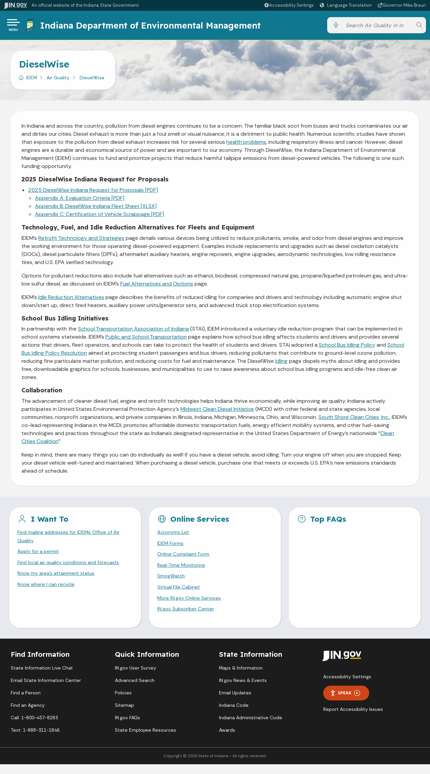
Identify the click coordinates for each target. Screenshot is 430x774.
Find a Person (26, 702)
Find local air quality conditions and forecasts (73, 568)
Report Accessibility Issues (353, 719)
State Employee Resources (145, 740)
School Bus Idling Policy (347, 347)
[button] (289, 5)
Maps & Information (241, 678)
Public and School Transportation (146, 339)
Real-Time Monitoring (183, 570)
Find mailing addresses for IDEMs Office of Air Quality (72, 540)
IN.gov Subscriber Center (187, 617)
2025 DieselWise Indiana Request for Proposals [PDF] (93, 192)
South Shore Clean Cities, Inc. (353, 419)
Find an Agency (28, 715)
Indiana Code (234, 715)
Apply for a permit (39, 556)
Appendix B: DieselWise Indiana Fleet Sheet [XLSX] (96, 208)
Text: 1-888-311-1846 (35, 740)
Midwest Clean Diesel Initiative (217, 411)
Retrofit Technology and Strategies (81, 240)
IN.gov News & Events (243, 690)
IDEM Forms (171, 547)
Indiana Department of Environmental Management (152, 26)
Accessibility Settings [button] (347, 686)
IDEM (31, 80)
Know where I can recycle (48, 591)
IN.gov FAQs (127, 727)
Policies (123, 702)
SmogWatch (172, 582)
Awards (227, 740)
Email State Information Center (46, 690)
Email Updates (235, 702)
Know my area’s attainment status (59, 580)
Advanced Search (135, 690)
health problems (246, 144)
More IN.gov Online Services (190, 606)
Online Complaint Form (185, 558)
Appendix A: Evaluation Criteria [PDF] (79, 200)
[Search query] (377, 26)
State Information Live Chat (42, 678)
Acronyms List (174, 535)
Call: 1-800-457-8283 (34, 727)
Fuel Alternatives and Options (156, 286)
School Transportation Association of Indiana (133, 331)
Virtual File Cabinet (180, 594)
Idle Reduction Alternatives (71, 299)
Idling (281, 363)
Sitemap (124, 715)
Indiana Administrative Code (250, 727)
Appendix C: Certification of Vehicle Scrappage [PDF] (99, 216)
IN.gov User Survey (135, 678)
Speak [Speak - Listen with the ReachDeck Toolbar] (345, 702)
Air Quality (58, 80)
